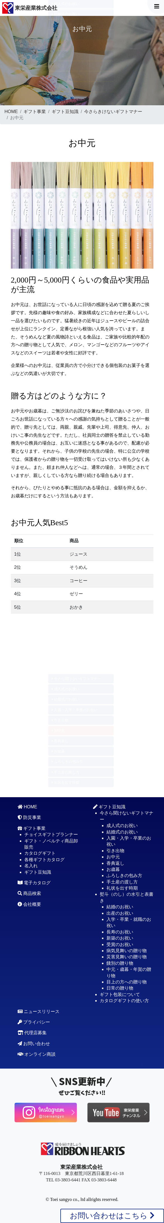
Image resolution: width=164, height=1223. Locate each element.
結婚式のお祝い (66, 14)
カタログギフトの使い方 (124, 1000)
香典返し (60, 56)
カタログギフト (40, 853)
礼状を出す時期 (66, 97)
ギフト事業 (34, 111)
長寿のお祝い (119, 932)
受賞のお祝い (119, 944)
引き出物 (60, 35)
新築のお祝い (119, 938)
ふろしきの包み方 (67, 76)
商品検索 (29, 893)
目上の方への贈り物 (126, 982)
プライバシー (34, 1022)
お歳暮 (58, 66)
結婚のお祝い (119, 906)
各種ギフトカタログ (44, 859)
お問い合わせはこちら (112, 1215)
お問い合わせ (34, 1043)
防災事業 (29, 817)
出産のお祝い (119, 913)
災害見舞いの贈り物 (126, 956)
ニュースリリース (39, 1011)
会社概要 (29, 904)
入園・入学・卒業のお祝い (75, 24)
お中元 (58, 45)
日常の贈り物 (119, 988)
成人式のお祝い (66, 689)
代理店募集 (32, 1032)
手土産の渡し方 (66, 87)
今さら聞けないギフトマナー (76, 679)
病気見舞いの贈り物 (126, 950)
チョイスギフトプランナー (51, 834)
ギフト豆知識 (65, 111)
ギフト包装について (120, 994)
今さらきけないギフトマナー (113, 111)
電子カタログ (34, 882)
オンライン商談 (37, 1054)
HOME (11, 111)
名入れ (31, 865)
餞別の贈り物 (119, 963)
